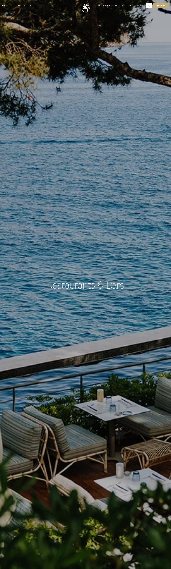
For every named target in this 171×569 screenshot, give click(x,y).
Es (30, 6)
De (25, 6)
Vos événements (105, 6)
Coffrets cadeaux (135, 6)
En (19, 6)
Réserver (161, 5)
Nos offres (119, 6)
